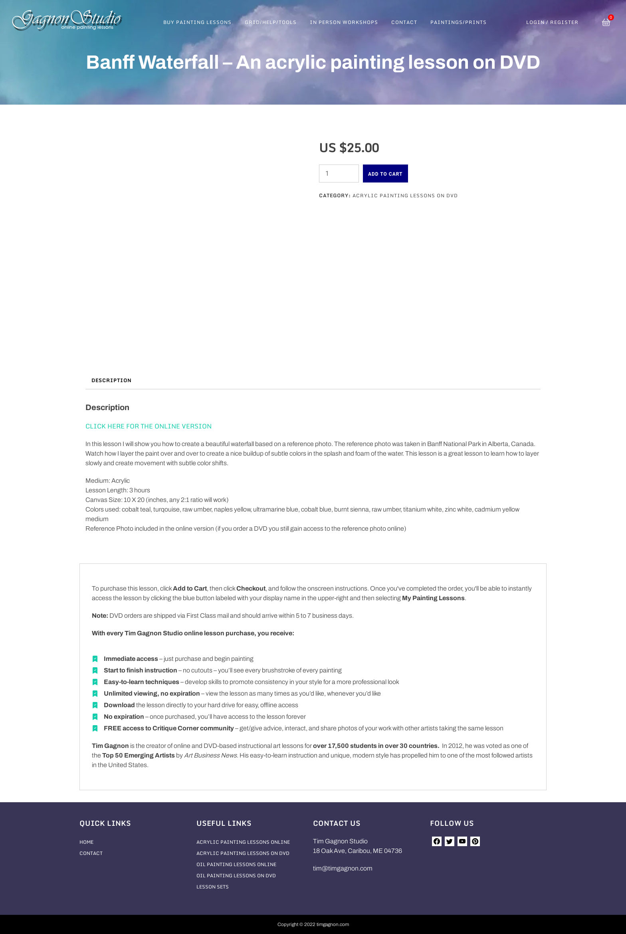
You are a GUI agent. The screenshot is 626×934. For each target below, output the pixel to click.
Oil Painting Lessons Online (236, 864)
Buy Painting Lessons (197, 22)
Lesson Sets (212, 886)
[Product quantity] (339, 173)
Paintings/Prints (458, 22)
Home (86, 842)
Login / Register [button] (552, 22)
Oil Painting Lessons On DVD (236, 875)
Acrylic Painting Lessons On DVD (405, 195)
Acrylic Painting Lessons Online (243, 842)
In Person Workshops (344, 22)
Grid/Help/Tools (271, 22)
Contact (404, 22)
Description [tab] (111, 380)
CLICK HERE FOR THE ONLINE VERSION (148, 426)
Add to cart (385, 174)
